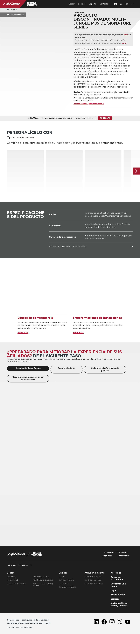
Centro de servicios (93, 580)
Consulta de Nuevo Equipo (28, 368)
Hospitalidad (12, 580)
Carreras (115, 599)
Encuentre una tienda (118, 585)
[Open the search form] (121, 4)
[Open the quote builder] (127, 4)
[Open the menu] (132, 4)
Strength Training (66, 580)
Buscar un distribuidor (117, 578)
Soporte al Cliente (66, 368)
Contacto (104, 4)
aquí (126, 35)
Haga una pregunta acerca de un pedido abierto (28, 378)
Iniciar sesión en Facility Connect (119, 604)
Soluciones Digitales (67, 587)
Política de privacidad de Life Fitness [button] (24, 623)
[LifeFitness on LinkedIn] (96, 622)
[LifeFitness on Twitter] (119, 622)
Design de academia (93, 576)
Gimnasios (11, 576)
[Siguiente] (136, 171)
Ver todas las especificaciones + (89, 104)
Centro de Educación (94, 584)
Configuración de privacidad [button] (35, 620)
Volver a (12, 9)
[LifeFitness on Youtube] (127, 622)
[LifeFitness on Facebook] (104, 622)
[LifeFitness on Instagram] (112, 622)
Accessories (64, 584)
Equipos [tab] (81, 4)
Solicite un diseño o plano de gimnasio (105, 369)
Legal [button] (47, 623)
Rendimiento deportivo (43, 580)
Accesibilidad (118, 594)
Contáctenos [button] (13, 620)
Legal (113, 590)
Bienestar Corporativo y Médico (43, 585)
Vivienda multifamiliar (16, 584)
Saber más (23, 332)
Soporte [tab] (92, 4)
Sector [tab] (72, 4)
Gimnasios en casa (40, 576)
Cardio (61, 576)
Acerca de (116, 573)
